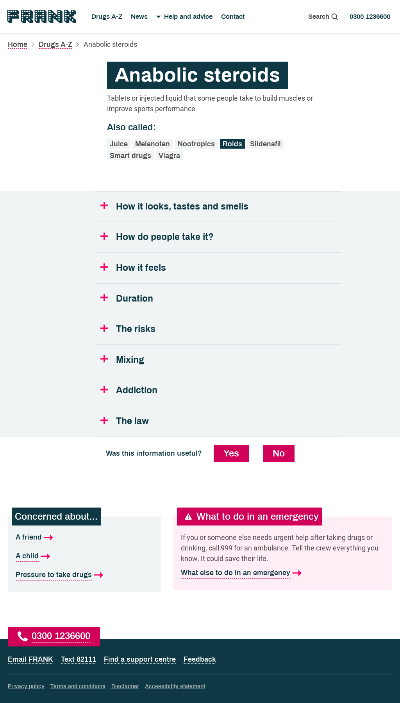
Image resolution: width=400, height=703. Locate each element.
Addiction (136, 390)
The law (132, 421)
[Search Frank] (323, 17)
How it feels (141, 268)
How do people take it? (165, 237)
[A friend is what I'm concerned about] (85, 537)
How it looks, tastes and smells (182, 206)
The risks (135, 329)
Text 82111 (78, 659)
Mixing (130, 360)
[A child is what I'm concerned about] (85, 556)
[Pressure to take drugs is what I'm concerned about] (85, 575)
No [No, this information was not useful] (279, 453)
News (139, 16)
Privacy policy (26, 686)
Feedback (200, 659)
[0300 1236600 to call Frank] (370, 16)
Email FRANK (30, 659)
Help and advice (188, 16)
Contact (233, 16)
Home (17, 44)
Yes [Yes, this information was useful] (231, 453)
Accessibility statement (175, 686)
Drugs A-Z (106, 16)
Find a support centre (140, 659)
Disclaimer (125, 686)
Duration (134, 299)
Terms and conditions (77, 686)
